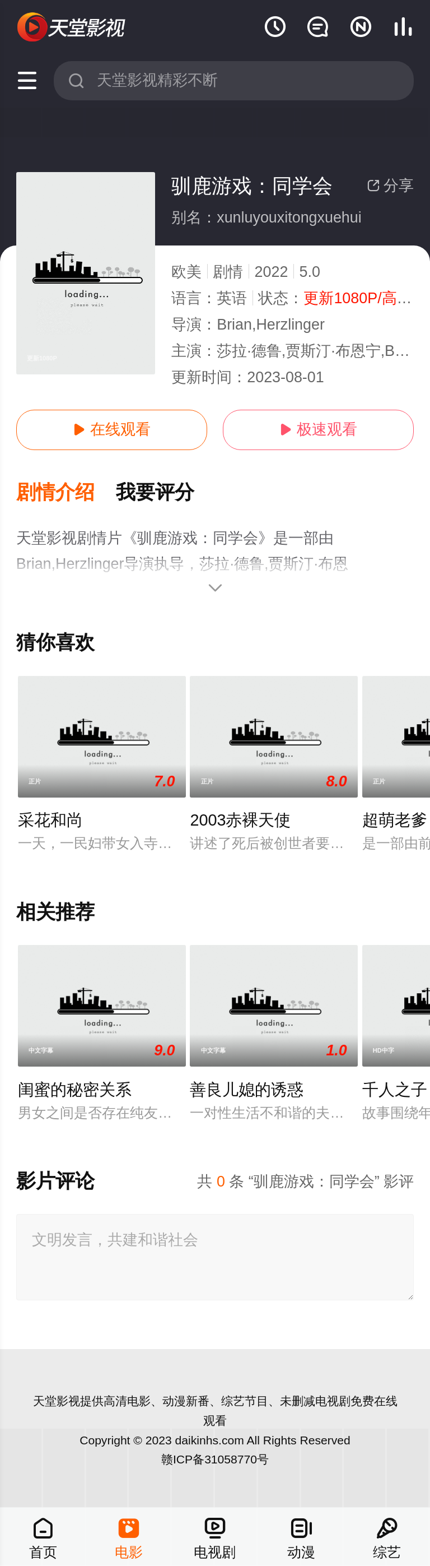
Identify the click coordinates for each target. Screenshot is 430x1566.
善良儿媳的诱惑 (246, 1090)
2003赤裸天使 (240, 820)
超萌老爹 (394, 820)
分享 (390, 185)
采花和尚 (50, 820)
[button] (66, 493)
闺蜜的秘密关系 (75, 1090)
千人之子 (394, 1090)
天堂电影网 (72, 27)
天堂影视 (56, 1400)
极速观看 (318, 429)
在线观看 (111, 429)
